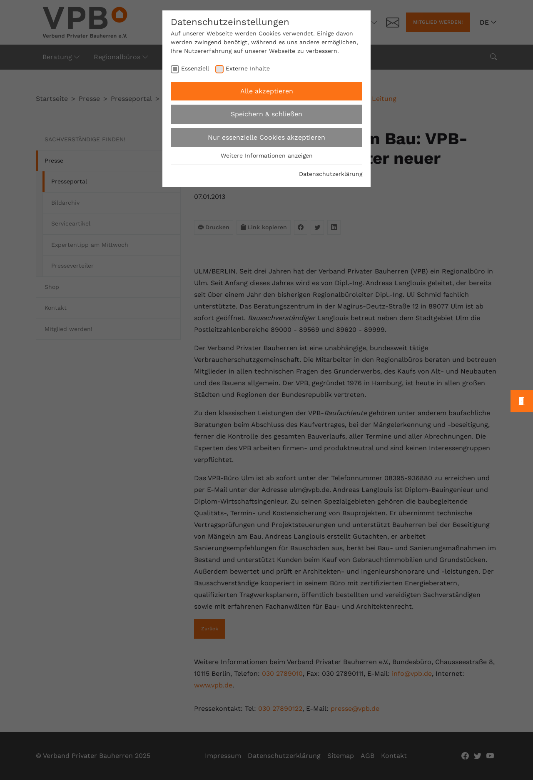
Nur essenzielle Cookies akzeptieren (266, 137)
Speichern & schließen (266, 114)
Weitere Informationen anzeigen (267, 155)
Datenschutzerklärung (330, 174)
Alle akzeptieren (266, 91)
